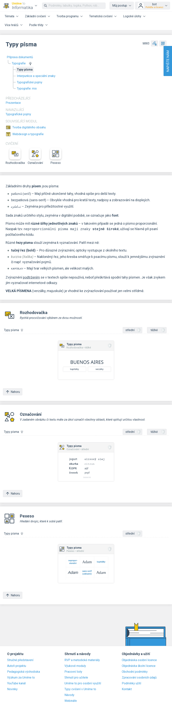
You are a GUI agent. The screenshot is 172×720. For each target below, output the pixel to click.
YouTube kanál (16, 683)
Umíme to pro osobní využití (82, 683)
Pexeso (55, 156)
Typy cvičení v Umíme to (80, 689)
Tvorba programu (68, 16)
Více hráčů (11, 25)
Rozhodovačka (15, 156)
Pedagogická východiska (23, 671)
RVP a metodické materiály (82, 660)
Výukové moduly (75, 666)
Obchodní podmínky (135, 671)
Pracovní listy (73, 671)
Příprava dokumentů (20, 57)
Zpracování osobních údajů (139, 677)
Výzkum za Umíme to (21, 677)
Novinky (12, 689)
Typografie (19, 63)
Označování (35, 156)
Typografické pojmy (29, 82)
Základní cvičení (35, 16)
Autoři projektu (16, 666)
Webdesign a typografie (28, 134)
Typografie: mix (27, 88)
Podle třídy (36, 25)
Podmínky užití (131, 683)
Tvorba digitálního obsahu (29, 127)
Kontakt (127, 689)
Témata (9, 16)
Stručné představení (20, 660)
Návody (69, 695)
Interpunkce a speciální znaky (36, 76)
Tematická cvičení (100, 16)
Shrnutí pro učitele (76, 677)
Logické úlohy (132, 16)
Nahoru (12, 392)
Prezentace (13, 103)
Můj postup (119, 5)
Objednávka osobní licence (139, 660)
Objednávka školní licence (139, 666)
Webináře (70, 701)
